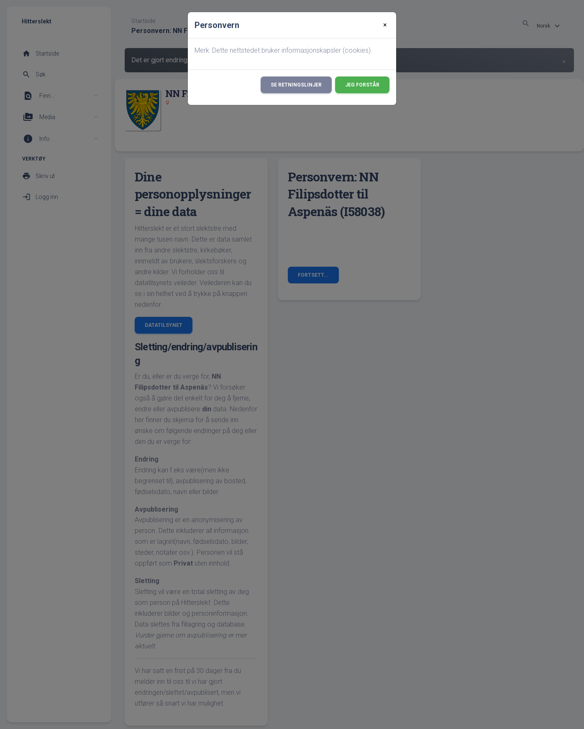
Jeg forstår (362, 85)
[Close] (385, 25)
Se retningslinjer (296, 85)
